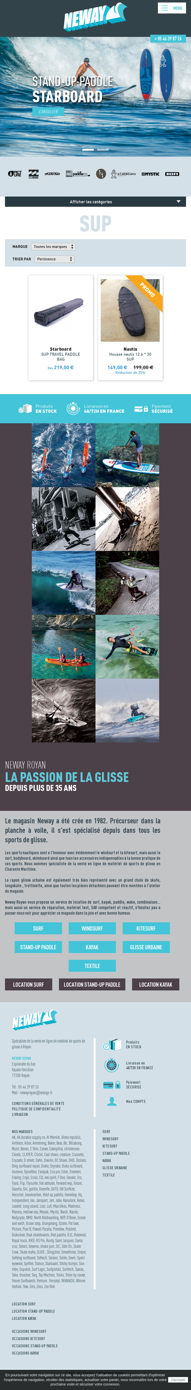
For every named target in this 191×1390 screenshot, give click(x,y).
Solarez (53, 1257)
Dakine (48, 1160)
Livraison (20, 1114)
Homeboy (71, 1194)
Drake (45, 1166)
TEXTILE (108, 1175)
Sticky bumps (68, 1263)
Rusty (50, 1240)
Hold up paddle (53, 1194)
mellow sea (30, 1211)
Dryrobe (55, 1166)
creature (65, 1154)
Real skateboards (37, 1234)
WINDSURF (110, 1139)
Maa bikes (60, 1206)
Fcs (79, 1177)
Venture (42, 1280)
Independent (20, 1200)
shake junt (47, 1246)
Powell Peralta (42, 1229)
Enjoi (26, 1177)
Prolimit (71, 1229)
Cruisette (78, 1154)
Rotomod (80, 1234)
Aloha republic (71, 1137)
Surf (38, 928)
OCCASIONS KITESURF (28, 1338)
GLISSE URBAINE (114, 1168)
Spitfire (28, 1263)
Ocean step (33, 1223)
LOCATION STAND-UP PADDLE (33, 1311)
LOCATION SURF (24, 1304)
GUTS (54, 1188)
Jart (51, 1200)
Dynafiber (30, 1171)
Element (75, 1171)
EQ (41, 1177)
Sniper (81, 1252)
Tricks (60, 1275)
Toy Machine (47, 1275)
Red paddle (58, 1234)
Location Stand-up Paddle (92, 984)
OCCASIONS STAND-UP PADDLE (35, 1346)
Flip (22, 1183)
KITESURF (109, 1146)
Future (78, 1183)
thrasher (24, 1275)
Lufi (49, 1206)
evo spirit (50, 1177)
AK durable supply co (31, 1137)
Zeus (40, 1286)
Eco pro (55, 1171)
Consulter (48, 111)
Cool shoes (51, 1154)
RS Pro (40, 1240)
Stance (39, 1263)
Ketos (80, 1200)
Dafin (39, 1160)
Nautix (73, 1211)
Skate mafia (27, 1252)
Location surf (28, 984)
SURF (106, 1131)
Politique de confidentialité (36, 1109)
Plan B (27, 1229)
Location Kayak (155, 984)
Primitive (58, 1229)
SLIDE (41, 1252)
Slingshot (53, 1252)
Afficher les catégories (91, 201)
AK (13, 1137)
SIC (58, 1246)
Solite (63, 1257)
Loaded (16, 1206)
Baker (51, 1143)
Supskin (24, 1269)
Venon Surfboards (23, 1280)
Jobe (58, 1200)
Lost (42, 1206)
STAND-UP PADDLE (116, 1153)
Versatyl (54, 1280)
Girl (25, 1188)
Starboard (51, 1263)
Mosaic (44, 1211)
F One (61, 1177)
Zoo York (49, 1286)
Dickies (81, 1160)
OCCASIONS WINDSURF (29, 1331)
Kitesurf (146, 928)
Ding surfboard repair (26, 1166)
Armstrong (39, 1143)
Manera (17, 1211)
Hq (80, 1194)
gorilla (33, 1188)
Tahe (15, 1275)
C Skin (34, 1148)
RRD (32, 1240)
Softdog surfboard (24, 1257)
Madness (74, 1206)
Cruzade (17, 1160)
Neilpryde (18, 1217)
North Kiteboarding (46, 1217)
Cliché (38, 1154)
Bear (59, 1143)
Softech (42, 1257)
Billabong (75, 1143)
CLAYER (27, 1154)
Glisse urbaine (146, 947)
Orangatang (49, 1223)
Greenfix (44, 1188)
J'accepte (178, 1380)
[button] (88, 150)
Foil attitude (47, 1183)
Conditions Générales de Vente (38, 1103)
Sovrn (72, 1257)
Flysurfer (32, 1183)
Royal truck (19, 1240)
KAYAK (106, 1160)
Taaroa (79, 1269)
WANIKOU (68, 1280)
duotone (17, 1171)
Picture (16, 1229)
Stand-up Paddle (38, 947)
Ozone (63, 1223)
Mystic (54, 1211)
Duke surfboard (72, 1166)
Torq (34, 1275)
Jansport (42, 1200)
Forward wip (64, 1183)
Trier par (21, 259)
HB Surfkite (67, 1188)
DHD (72, 1160)
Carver (44, 1148)
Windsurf (92, 928)
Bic (65, 1143)
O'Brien (71, 1217)
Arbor (27, 1143)
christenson (72, 1148)
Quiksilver (18, 1234)
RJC (70, 1234)
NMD (29, 1217)
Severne (34, 1246)
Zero (32, 1286)
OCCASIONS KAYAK (25, 1353)
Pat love (73, 1223)
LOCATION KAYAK (24, 1318)
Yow (25, 1286)
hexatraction (33, 1194)
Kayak (92, 947)
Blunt (15, 1148)
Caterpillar (56, 1148)
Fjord (15, 1183)
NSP (62, 1217)
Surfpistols (54, 1269)
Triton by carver (75, 1275)
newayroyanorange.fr (36, 1092)
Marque (20, 246)
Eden (64, 1171)
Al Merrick (53, 1137)
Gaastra (17, 1188)
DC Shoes (61, 1160)
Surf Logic (38, 1269)
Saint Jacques (64, 1240)
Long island (30, 1206)
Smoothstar (68, 1252)
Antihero (17, 1143)
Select (23, 1246)
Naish (64, 1211)
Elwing (16, 1177)
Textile (92, 965)
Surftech (68, 1269)
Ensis (34, 1177)
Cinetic (16, 1154)
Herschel (18, 1194)
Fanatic (71, 1177)
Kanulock (69, 1200)
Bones (25, 1148)
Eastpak (43, 1171)
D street (29, 1160)
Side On (67, 1246)
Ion (32, 1200)
